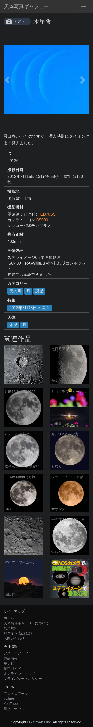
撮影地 (13, 191)
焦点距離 (15, 234)
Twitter (9, 699)
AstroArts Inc (41, 722)
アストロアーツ (16, 653)
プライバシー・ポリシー (23, 679)
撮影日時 (15, 170)
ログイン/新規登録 (18, 633)
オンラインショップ (19, 674)
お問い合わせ (14, 638)
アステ (20, 21)
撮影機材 (15, 207)
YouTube (11, 704)
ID (9, 154)
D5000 (42, 220)
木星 (13, 325)
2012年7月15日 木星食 (29, 308)
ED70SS (47, 214)
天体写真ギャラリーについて (26, 623)
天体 (11, 317)
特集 (11, 300)
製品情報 (11, 658)
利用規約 (11, 628)
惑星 (39, 291)
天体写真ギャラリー (26, 6)
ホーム (9, 618)
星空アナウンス (16, 709)
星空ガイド (12, 669)
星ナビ (9, 663)
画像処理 (15, 251)
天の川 (15, 291)
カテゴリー (17, 283)
